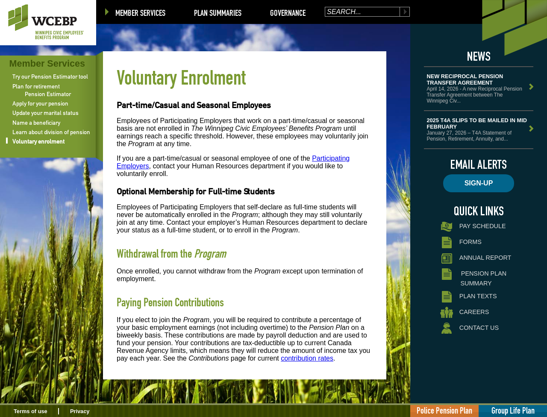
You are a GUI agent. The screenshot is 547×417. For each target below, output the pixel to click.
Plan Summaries (217, 13)
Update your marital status (45, 113)
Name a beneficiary (36, 122)
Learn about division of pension (51, 132)
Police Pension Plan (444, 410)
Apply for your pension (40, 103)
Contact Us (469, 328)
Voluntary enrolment (38, 141)
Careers (464, 312)
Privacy (80, 411)
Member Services (140, 13)
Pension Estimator (48, 94)
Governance (288, 13)
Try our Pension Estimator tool (50, 76)
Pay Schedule (473, 226)
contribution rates (307, 358)
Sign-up (479, 183)
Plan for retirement (36, 86)
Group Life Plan (513, 410)
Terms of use (30, 411)
